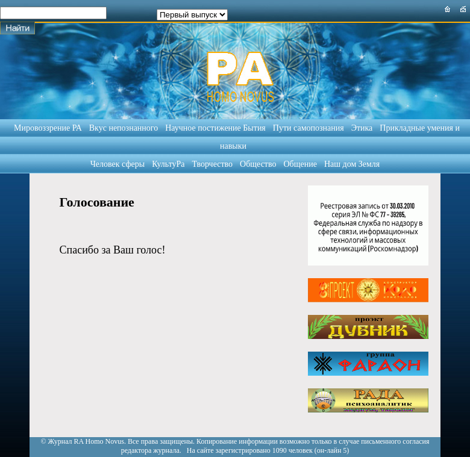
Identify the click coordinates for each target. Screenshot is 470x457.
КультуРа (168, 164)
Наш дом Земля (352, 164)
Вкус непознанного (123, 127)
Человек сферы (117, 164)
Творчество (212, 164)
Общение (300, 164)
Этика (362, 127)
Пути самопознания (308, 127)
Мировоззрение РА (48, 127)
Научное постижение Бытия (215, 127)
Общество (258, 164)
